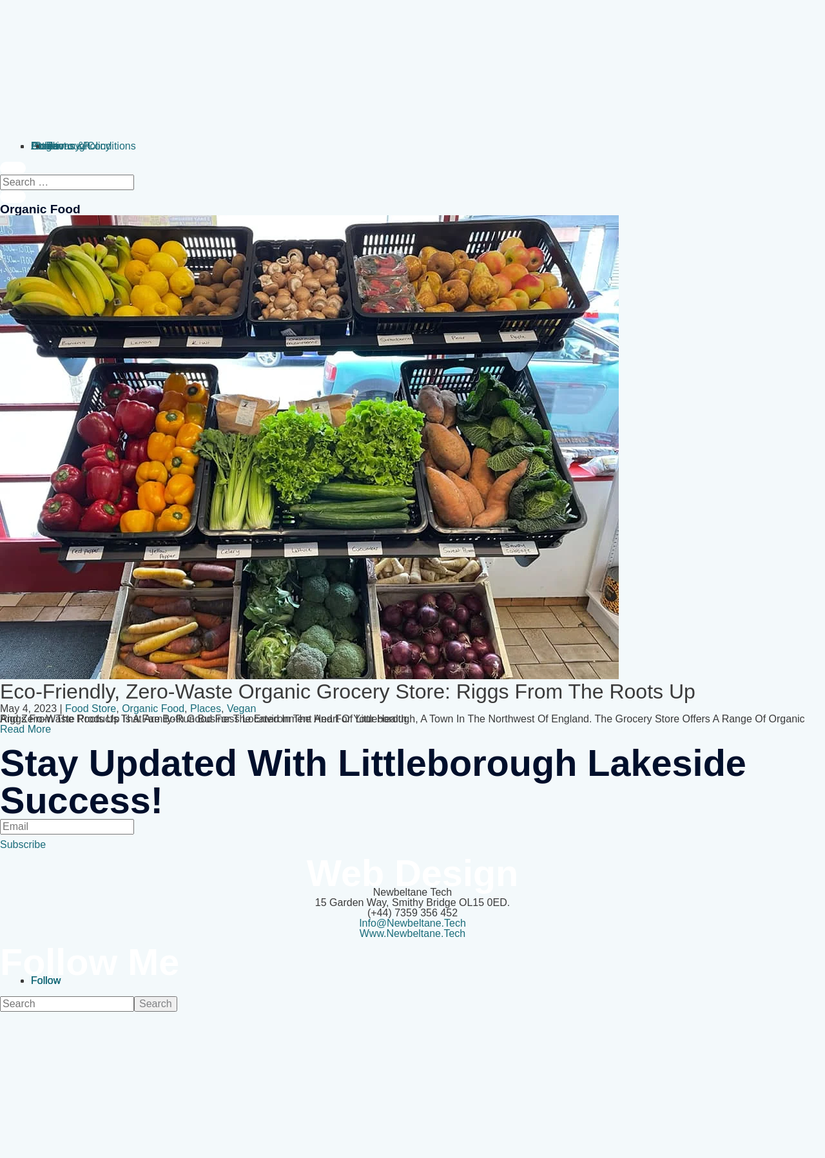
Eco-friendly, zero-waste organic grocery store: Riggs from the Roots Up (347, 691)
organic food (153, 708)
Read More (25, 729)
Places (205, 708)
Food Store (90, 708)
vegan (241, 708)
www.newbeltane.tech (413, 933)
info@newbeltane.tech (412, 923)
